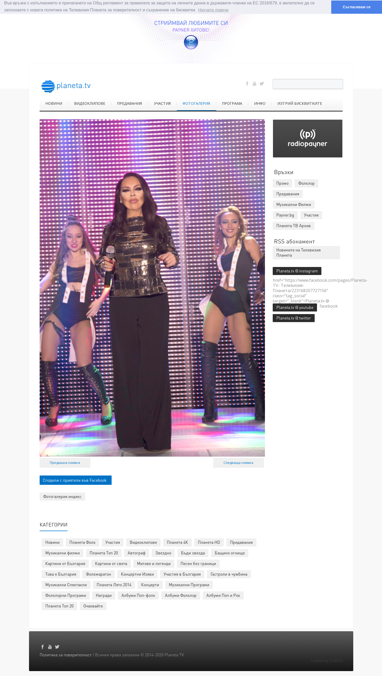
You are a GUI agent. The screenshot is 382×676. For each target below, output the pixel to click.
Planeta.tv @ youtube (294, 307)
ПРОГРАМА (232, 103)
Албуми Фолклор (181, 595)
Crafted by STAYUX (327, 660)
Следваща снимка (238, 462)
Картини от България (65, 563)
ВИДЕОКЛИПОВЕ (89, 103)
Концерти (150, 584)
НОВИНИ (53, 103)
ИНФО (259, 103)
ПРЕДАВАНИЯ (129, 103)
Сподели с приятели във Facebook (75, 479)
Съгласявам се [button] (356, 7)
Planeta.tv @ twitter (293, 317)
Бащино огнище (230, 552)
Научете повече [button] (213, 10)
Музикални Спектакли (66, 584)
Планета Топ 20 (104, 552)
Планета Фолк (82, 542)
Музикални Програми (189, 584)
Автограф (137, 552)
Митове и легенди (154, 563)
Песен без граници (198, 563)
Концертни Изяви (137, 573)
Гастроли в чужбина (229, 573)
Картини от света (111, 563)
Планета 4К (177, 542)
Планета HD (209, 542)
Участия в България (182, 573)
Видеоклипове (143, 542)
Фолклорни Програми (65, 595)
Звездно (163, 552)
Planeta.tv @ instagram (297, 270)
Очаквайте (93, 605)
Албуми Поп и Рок (223, 595)
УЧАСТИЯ (162, 103)
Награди (104, 595)
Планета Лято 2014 (114, 584)
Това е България (60, 573)
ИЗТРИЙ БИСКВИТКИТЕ (299, 103)
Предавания (241, 542)
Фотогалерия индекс (62, 496)
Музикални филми (62, 552)
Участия (112, 542)
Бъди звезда (193, 552)
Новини (52, 542)
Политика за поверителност (66, 654)
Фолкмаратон (98, 573)
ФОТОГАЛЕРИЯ (196, 103)
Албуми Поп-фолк (138, 595)
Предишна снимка (65, 462)
